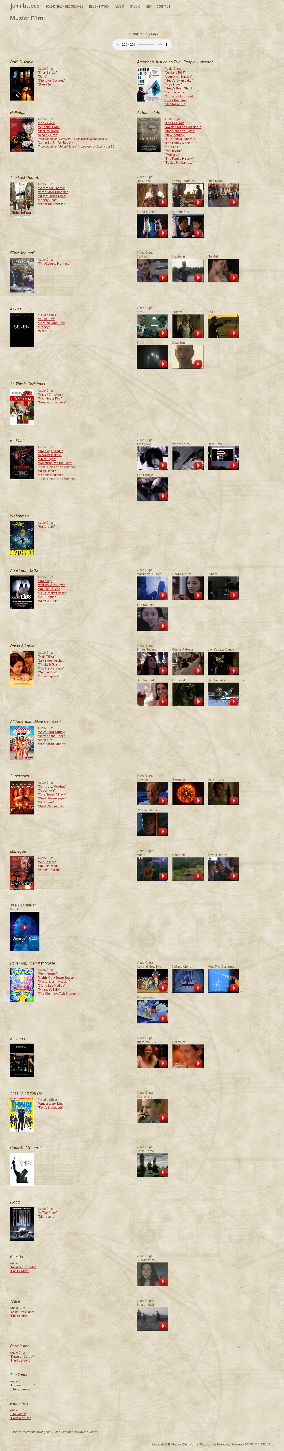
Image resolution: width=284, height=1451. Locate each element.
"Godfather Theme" (51, 188)
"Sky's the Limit (175, 101)
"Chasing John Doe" (51, 323)
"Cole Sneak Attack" (52, 795)
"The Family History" (179, 159)
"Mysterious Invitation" (54, 982)
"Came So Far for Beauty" (76, 145)
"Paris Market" (20, 1418)
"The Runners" (20, 1390)
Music (119, 6)
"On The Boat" (48, 673)
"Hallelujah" (46, 527)
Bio (148, 6)
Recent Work (99, 6)
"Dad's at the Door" (51, 736)
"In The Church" (49, 870)
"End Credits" (19, 1271)
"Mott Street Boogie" (53, 192)
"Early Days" (46, 123)
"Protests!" (172, 155)
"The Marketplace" (51, 669)
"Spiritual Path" (49, 127)
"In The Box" (46, 319)
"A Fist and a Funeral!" (179, 139)
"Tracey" (44, 327)
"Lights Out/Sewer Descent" (58, 978)
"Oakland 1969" (174, 73)
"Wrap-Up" (45, 740)
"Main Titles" (47, 657)
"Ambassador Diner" (52, 1104)
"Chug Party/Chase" (52, 593)
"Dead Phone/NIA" (51, 807)
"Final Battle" (47, 73)
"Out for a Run (174, 104)
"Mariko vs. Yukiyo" (51, 585)
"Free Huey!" (173, 85)
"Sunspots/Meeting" (52, 787)
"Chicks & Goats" (49, 665)
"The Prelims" (174, 123)
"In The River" (47, 1213)
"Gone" (42, 77)
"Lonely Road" (48, 200)
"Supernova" (46, 791)
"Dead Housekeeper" (52, 799)
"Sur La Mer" (47, 862)
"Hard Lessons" (20, 1361)
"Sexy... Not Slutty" (51, 732)
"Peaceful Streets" (51, 204)
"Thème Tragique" (50, 475)
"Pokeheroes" (47, 974)
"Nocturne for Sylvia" (179, 131)
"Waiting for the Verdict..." (182, 127)
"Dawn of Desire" (22, 1357)
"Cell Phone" (47, 597)
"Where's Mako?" (50, 455)
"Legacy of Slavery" (178, 77)
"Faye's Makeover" (51, 1108)
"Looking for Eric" (22, 1386)
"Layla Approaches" (51, 661)
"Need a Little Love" (52, 403)
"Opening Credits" (50, 451)
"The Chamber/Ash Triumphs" (59, 994)
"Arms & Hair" (48, 601)
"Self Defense (174, 93)
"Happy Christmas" (51, 395)
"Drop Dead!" (47, 471)
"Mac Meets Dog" (50, 399)
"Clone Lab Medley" (51, 986)
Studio (135, 6)
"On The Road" (48, 866)
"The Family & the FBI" (180, 143)
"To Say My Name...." (179, 163)
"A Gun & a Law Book (179, 97)
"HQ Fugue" (46, 803)
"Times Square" (49, 677)
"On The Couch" (49, 589)
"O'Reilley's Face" (22, 1312)
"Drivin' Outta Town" (52, 196)
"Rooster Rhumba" (23, 1268)
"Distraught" (46, 1217)
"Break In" (45, 85)
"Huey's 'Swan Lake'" (178, 81)
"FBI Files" (171, 147)
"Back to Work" (48, 131)
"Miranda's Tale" (49, 990)
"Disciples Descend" (51, 81)
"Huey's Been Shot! (178, 89)
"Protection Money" (52, 744)
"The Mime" (18, 1414)
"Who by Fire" (72, 137)
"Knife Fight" (47, 459)
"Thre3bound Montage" (54, 264)
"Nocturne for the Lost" (55, 463)
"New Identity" (174, 135)
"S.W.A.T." (44, 331)
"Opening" (45, 581)
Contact (163, 6)
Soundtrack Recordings (64, 6)
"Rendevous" (173, 151)
